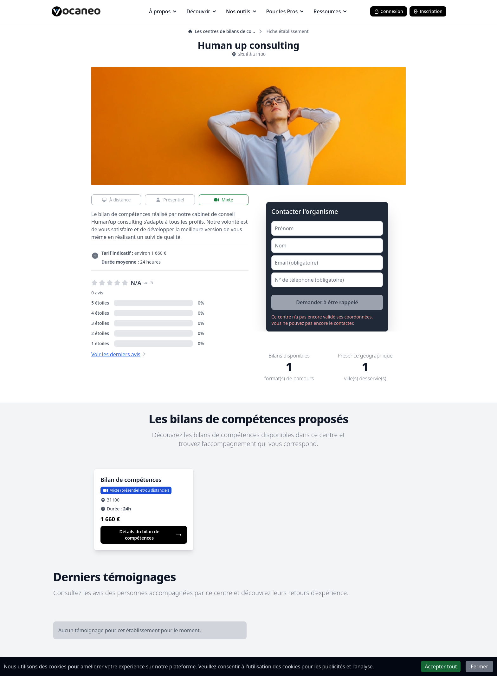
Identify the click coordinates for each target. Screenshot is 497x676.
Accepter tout (441, 666)
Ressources (329, 11)
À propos (162, 11)
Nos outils (241, 11)
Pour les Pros (285, 11)
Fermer (479, 666)
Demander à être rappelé (327, 302)
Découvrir (201, 11)
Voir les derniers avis (115, 354)
